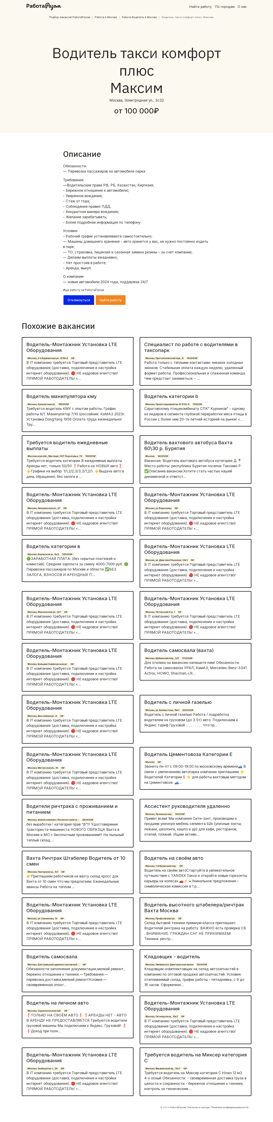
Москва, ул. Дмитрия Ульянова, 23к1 (166, 560)
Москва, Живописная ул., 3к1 (44, 612)
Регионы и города (198, 1107)
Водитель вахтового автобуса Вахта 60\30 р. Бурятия (188, 445)
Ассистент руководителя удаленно (187, 806)
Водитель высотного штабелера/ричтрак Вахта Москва (194, 907)
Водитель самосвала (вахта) (179, 650)
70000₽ (197, 404)
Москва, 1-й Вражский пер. (160, 866)
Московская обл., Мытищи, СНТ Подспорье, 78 (55, 456)
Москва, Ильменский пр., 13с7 (162, 1068)
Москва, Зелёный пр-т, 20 (43, 1068)
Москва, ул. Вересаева (158, 508)
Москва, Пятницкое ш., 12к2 (161, 1016)
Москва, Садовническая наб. (44, 1011)
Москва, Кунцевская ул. (41, 404)
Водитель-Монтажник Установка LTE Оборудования (71, 347)
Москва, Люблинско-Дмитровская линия (169, 964)
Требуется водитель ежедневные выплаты (67, 445)
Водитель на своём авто (173, 858)
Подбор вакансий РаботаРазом (69, 17)
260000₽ (87, 820)
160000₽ (163, 456)
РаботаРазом (94, 290)
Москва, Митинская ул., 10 (43, 768)
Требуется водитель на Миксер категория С (195, 1057)
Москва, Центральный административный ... (53, 964)
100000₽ (192, 358)
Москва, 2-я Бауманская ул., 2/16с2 (48, 358)
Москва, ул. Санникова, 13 (42, 918)
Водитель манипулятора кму (61, 396)
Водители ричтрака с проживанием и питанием (72, 809)
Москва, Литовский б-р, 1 (160, 612)
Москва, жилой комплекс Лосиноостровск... (53, 820)
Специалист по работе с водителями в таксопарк (191, 347)
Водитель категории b (171, 396)
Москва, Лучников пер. (158, 814)
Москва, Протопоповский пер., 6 (164, 358)
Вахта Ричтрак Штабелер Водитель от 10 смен (75, 861)
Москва (149, 456)
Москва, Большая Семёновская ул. (47, 664)
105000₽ (90, 456)
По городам (225, 7)
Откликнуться (78, 300)
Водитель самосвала (51, 957)
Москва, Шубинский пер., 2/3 (162, 658)
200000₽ (187, 710)
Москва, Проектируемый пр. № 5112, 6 (167, 404)
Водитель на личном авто (57, 1003)
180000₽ (63, 404)
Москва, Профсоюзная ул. (160, 918)
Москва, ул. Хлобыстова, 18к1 (162, 710)
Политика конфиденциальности (229, 1107)
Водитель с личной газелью (178, 702)
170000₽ (187, 658)
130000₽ (67, 554)
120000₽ (202, 964)
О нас (242, 7)
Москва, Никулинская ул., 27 (44, 508)
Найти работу (200, 7)
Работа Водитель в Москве (139, 17)
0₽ (72, 358)
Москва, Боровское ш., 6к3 (43, 554)
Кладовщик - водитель (172, 957)
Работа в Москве (106, 17)
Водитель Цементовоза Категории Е (188, 754)
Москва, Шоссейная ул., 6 (42, 716)
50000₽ (180, 814)
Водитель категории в (53, 546)
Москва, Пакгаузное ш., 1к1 (43, 872)
